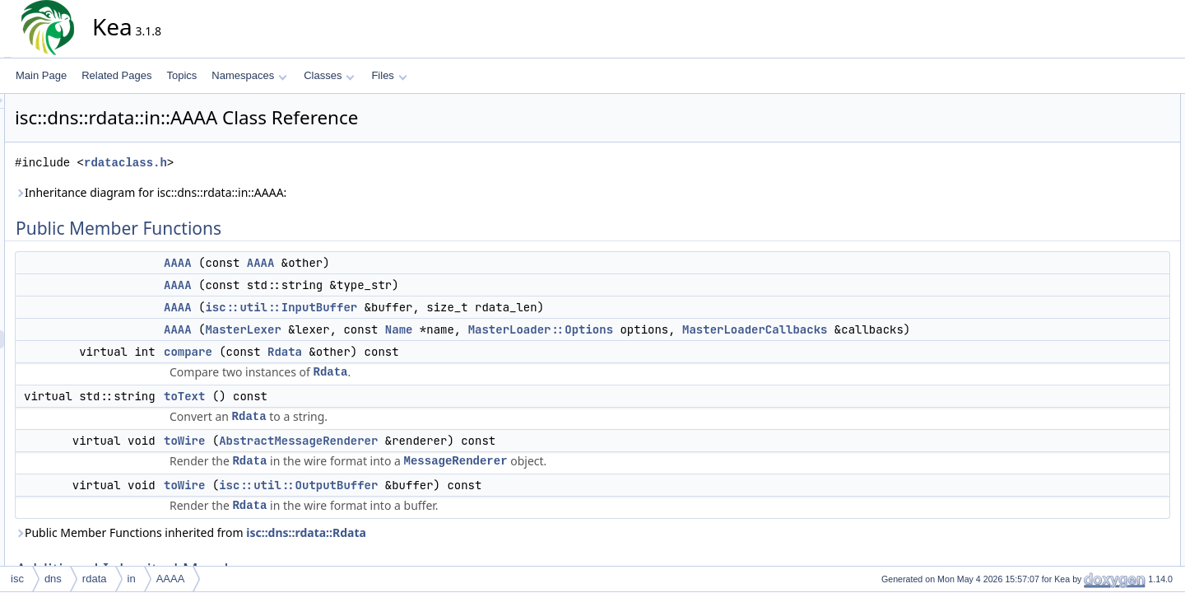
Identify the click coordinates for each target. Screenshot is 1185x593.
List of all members (1100, 501)
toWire (332, 458)
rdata (94, 578)
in (132, 578)
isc (17, 578)
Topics (181, 75)
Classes (329, 75)
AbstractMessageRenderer (446, 458)
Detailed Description (1103, 302)
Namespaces (248, 75)
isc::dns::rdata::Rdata (454, 550)
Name (547, 329)
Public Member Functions (1114, 103)
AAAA (326, 262)
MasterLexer (391, 329)
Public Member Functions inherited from (338, 550)
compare (336, 369)
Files (389, 75)
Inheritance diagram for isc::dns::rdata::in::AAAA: (298, 192)
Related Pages (116, 75)
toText (332, 414)
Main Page (41, 75)
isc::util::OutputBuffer (446, 503)
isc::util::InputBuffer (429, 307)
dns (53, 578)
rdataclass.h (273, 162)
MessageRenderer (604, 479)
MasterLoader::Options (688, 329)
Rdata (433, 369)
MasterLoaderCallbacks (902, 329)
